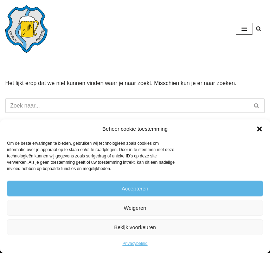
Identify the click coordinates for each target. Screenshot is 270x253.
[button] (259, 128)
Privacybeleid (134, 243)
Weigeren (135, 208)
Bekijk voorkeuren (135, 227)
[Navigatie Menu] (244, 29)
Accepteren (135, 189)
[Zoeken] (258, 28)
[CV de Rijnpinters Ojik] (26, 29)
